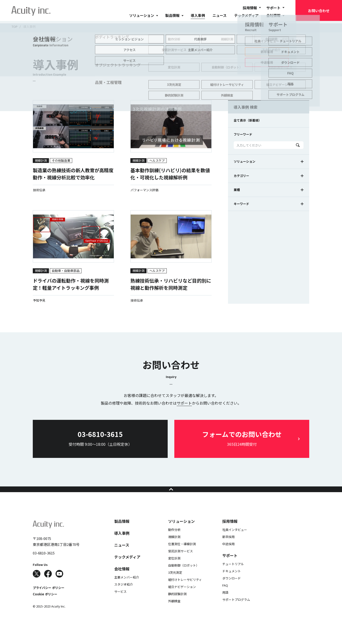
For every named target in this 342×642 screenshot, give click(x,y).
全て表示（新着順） (247, 120)
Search (298, 145)
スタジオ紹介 (123, 594)
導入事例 (198, 15)
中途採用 (228, 553)
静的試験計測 (177, 603)
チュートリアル (233, 573)
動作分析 (174, 539)
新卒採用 (228, 546)
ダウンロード (231, 587)
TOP (15, 26)
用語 (225, 602)
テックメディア (246, 15)
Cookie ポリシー (45, 603)
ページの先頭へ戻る (171, 494)
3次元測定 (175, 582)
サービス (120, 601)
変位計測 (174, 567)
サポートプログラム (236, 609)
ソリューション (141, 15)
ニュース (220, 15)
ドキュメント (231, 580)
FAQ (225, 595)
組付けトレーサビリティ (185, 589)
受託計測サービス (180, 560)
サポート (273, 7)
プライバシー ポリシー (48, 597)
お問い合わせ (318, 10)
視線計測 (174, 546)
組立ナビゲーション (182, 596)
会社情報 (273, 15)
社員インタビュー (234, 539)
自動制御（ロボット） (183, 575)
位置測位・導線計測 (182, 553)
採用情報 (250, 7)
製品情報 (172, 15)
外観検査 (174, 610)
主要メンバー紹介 (126, 586)
